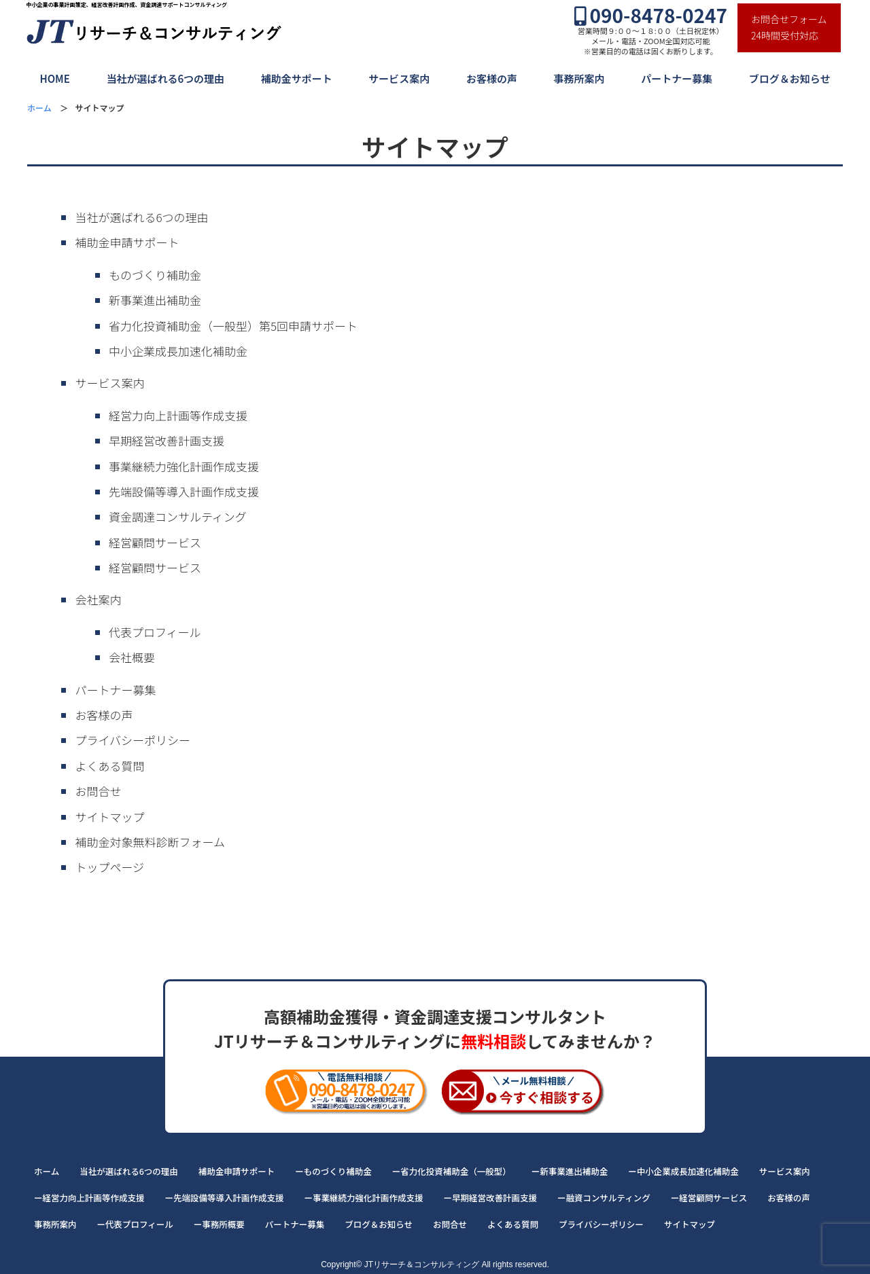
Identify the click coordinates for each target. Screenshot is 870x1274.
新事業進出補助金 (155, 299)
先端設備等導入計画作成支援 (184, 491)
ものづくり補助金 (155, 274)
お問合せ (98, 790)
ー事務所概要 (219, 1224)
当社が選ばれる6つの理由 (165, 78)
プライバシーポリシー (132, 739)
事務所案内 (579, 78)
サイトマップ (109, 816)
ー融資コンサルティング (603, 1197)
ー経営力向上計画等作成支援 (89, 1197)
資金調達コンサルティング (178, 516)
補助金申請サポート (127, 242)
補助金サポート (296, 78)
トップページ (109, 866)
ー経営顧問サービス (709, 1197)
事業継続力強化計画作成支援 (184, 466)
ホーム (46, 1171)
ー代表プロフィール (135, 1224)
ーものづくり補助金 (333, 1171)
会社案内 (98, 599)
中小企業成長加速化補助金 (178, 350)
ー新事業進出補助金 (570, 1171)
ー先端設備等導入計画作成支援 (224, 1197)
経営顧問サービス (155, 542)
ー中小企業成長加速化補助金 (683, 1171)
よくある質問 (109, 765)
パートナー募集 (676, 78)
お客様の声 (491, 78)
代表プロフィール (155, 631)
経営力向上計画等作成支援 (178, 415)
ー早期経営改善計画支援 (491, 1197)
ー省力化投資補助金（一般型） (451, 1171)
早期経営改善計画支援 (166, 440)
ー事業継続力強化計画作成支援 (363, 1197)
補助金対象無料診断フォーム (150, 841)
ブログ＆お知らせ (790, 78)
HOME (54, 78)
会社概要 (132, 657)
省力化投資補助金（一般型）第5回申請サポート (233, 325)
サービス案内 (399, 78)
